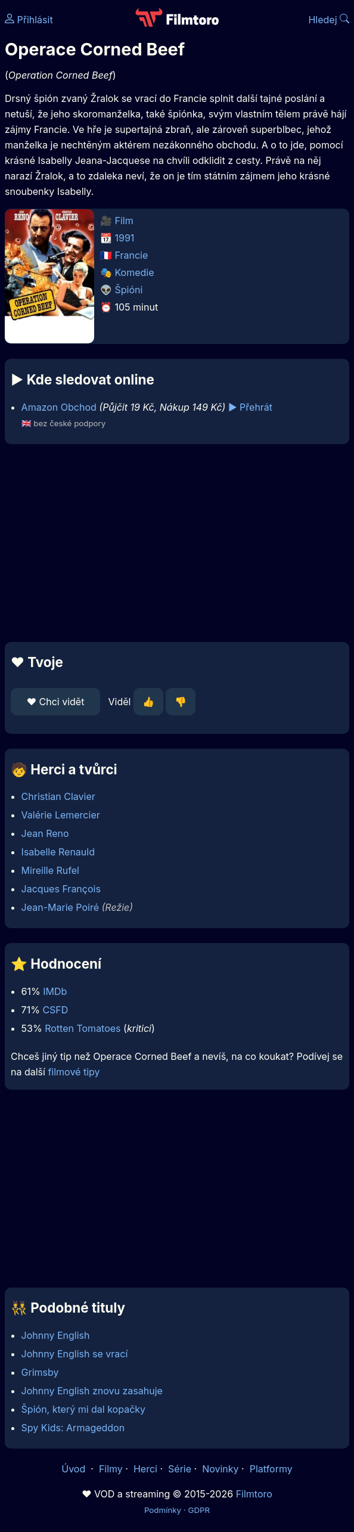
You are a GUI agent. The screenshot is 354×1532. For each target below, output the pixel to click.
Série (179, 1469)
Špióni (129, 290)
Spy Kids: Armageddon (73, 1428)
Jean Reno (45, 833)
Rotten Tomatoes (82, 1028)
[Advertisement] (177, 543)
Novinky (220, 1469)
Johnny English (55, 1335)
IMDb (55, 991)
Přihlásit (29, 20)
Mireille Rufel (50, 870)
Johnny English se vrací (74, 1354)
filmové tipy (74, 1072)
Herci (145, 1469)
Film (124, 221)
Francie (131, 255)
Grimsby (40, 1372)
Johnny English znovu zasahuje (92, 1391)
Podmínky (162, 1510)
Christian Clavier (58, 796)
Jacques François (61, 889)
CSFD (55, 1010)
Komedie (134, 272)
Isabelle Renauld (58, 852)
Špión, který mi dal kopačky (83, 1409)
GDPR (199, 1510)
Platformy (271, 1469)
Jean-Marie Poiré (60, 907)
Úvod (74, 1469)
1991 (125, 238)
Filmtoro (254, 1494)
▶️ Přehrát (250, 407)
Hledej (328, 20)
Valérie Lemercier (60, 815)
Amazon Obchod (59, 407)
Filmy (111, 1469)
